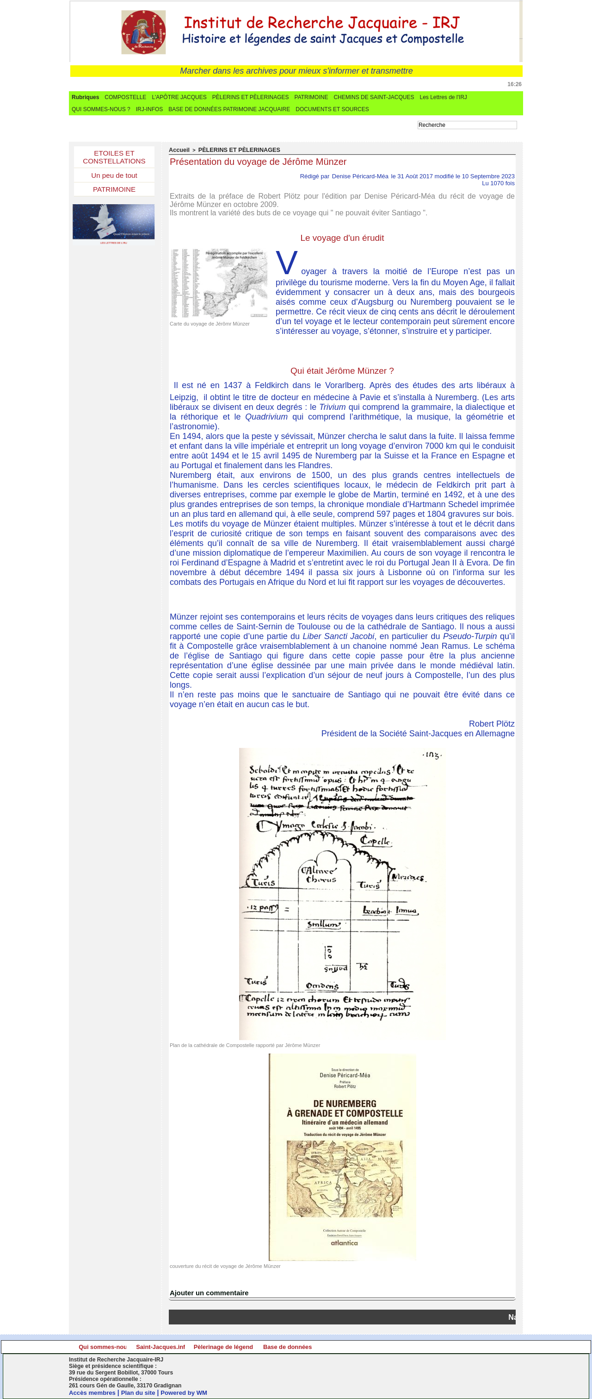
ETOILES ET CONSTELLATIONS (114, 158)
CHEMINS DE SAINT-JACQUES (373, 97)
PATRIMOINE (311, 97)
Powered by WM (190, 1392)
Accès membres (93, 1392)
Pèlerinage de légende (351, 1346)
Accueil (178, 150)
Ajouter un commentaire (207, 1292)
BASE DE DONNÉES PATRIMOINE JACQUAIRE (229, 109)
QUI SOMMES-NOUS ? (101, 109)
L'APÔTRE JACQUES (179, 97)
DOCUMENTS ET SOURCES (332, 109)
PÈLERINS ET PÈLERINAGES (250, 97)
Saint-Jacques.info (238, 1346)
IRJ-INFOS (149, 109)
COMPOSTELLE (125, 97)
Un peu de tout (114, 178)
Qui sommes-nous (125, 1346)
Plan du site (142, 1392)
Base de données (464, 1346)
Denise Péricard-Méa (360, 175)
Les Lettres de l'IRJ (443, 97)
